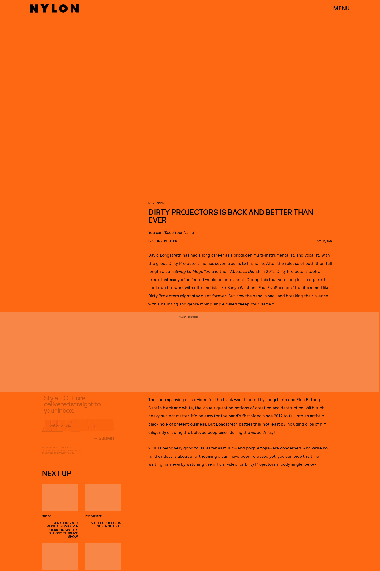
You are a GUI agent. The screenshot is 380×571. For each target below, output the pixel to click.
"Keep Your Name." (256, 303)
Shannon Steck (164, 241)
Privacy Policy (66, 456)
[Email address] (78, 429)
